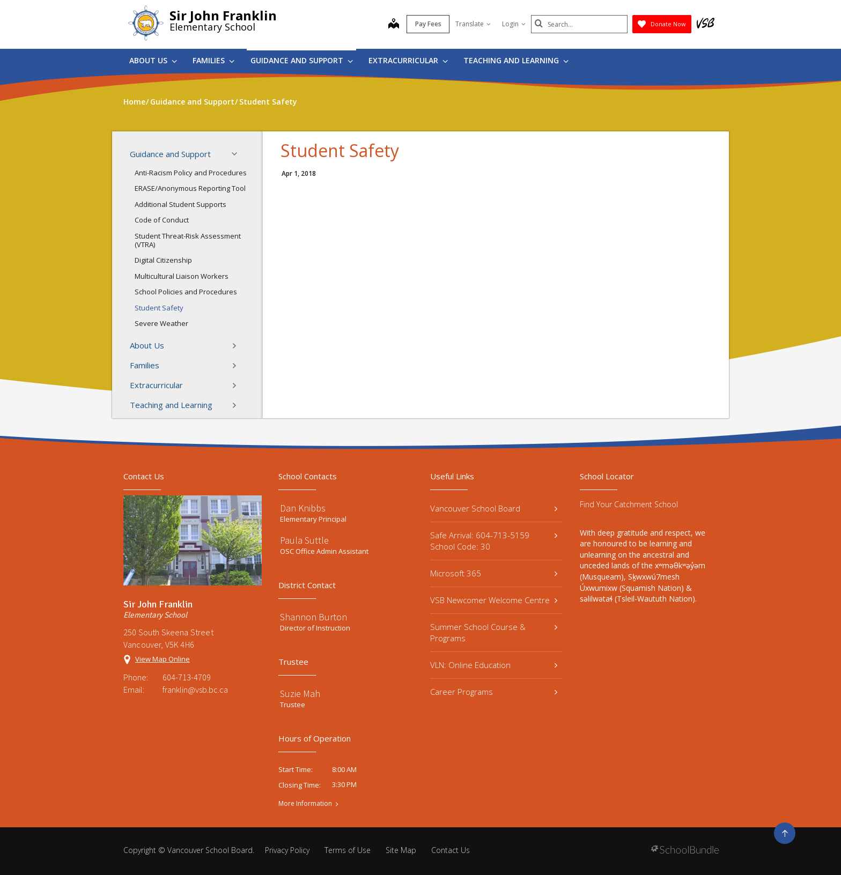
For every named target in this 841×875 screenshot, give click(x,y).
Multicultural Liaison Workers (181, 276)
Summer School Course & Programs (493, 632)
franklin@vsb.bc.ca (195, 689)
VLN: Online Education (493, 664)
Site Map (401, 850)
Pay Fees (428, 23)
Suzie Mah (300, 693)
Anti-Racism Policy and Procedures (191, 172)
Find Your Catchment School (629, 504)
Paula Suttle (304, 540)
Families (213, 60)
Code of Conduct (162, 220)
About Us (153, 60)
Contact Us (450, 850)
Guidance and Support (301, 60)
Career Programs (493, 691)
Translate (473, 23)
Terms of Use (347, 850)
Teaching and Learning (516, 60)
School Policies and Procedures (186, 291)
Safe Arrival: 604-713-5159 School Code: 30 (493, 541)
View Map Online (162, 659)
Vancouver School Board (493, 508)
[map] (393, 24)
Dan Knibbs (303, 508)
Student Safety (159, 308)
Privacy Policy (287, 850)
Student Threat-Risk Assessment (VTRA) (188, 240)
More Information (305, 803)
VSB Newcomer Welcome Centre (493, 600)
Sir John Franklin (223, 15)
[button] (238, 154)
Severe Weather (161, 323)
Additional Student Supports (180, 204)
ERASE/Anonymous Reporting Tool (190, 188)
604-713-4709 (187, 677)
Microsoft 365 (493, 573)
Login (514, 23)
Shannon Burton (313, 617)
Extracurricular (408, 60)
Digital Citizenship (163, 260)
